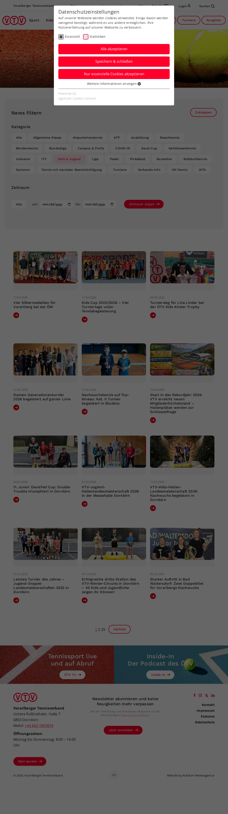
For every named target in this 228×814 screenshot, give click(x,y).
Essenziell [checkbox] (72, 36)
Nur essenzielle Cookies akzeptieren (114, 73)
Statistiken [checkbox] (98, 36)
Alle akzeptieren (114, 48)
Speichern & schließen (114, 61)
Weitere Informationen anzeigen (114, 83)
